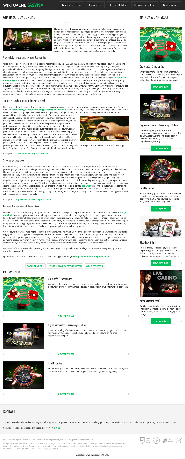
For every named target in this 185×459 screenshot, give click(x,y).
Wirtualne (23, 5)
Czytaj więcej (66, 315)
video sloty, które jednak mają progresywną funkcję (39, 109)
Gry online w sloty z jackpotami (33, 153)
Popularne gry (35, 266)
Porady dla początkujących (65, 266)
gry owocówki (95, 266)
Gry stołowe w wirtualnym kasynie (33, 199)
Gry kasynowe (170, 5)
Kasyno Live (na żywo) (150, 301)
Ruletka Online (55, 363)
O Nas (57, 428)
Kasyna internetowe (144, 5)
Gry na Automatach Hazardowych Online (67, 325)
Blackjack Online (148, 242)
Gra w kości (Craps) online (60, 279)
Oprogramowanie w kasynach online (91, 256)
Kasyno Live (95, 5)
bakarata (86, 185)
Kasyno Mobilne (118, 5)
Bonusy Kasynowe (71, 5)
